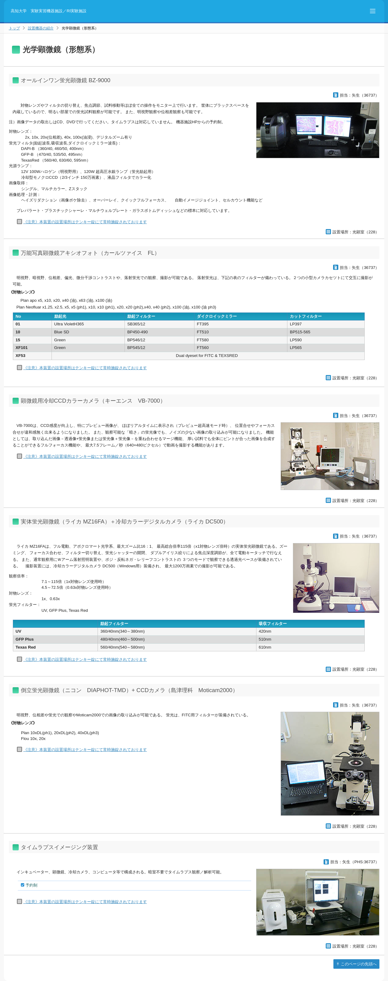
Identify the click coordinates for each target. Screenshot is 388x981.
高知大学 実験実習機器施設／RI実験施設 (48, 11)
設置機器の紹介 (41, 28)
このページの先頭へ (358, 964)
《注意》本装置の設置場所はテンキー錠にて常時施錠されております (85, 222)
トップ (14, 28)
